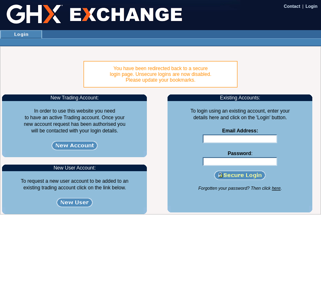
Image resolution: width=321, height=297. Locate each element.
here (276, 188)
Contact (292, 6)
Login (312, 6)
